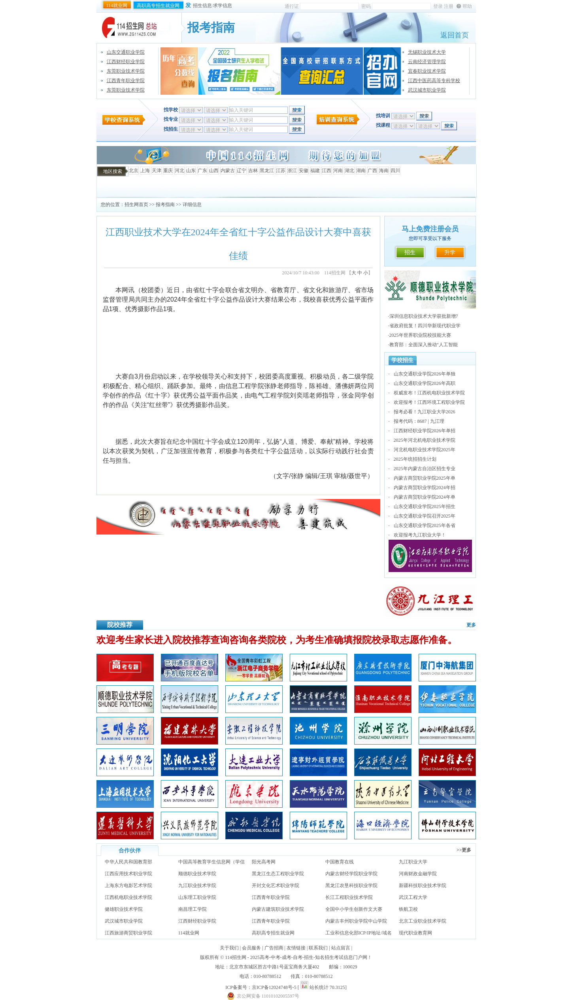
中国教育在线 (339, 862)
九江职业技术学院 (197, 885)
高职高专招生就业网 (158, 5)
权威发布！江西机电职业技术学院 (429, 393)
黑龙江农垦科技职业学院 (351, 885)
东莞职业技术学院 (126, 71)
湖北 (349, 170)
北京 (133, 170)
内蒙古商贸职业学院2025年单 (424, 478)
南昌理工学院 (192, 909)
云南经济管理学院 (427, 61)
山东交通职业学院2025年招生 (424, 506)
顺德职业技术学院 (197, 873)
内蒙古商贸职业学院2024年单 (424, 497)
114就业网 (117, 5)
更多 (471, 625)
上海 (145, 170)
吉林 (253, 170)
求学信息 (222, 5)
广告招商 (273, 948)
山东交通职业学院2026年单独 (424, 374)
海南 (384, 170)
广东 (202, 170)
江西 (326, 170)
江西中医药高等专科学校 (434, 80)
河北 (179, 170)
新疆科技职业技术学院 (422, 885)
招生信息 (202, 5)
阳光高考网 (264, 862)
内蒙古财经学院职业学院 (351, 873)
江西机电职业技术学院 (128, 897)
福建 (315, 170)
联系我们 (318, 948)
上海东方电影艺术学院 (128, 885)
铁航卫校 (408, 909)
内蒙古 (228, 170)
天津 (156, 170)
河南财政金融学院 (418, 873)
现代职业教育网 (415, 933)
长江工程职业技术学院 (349, 897)
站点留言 (340, 948)
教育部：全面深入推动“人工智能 (423, 344)
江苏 (280, 170)
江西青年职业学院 (126, 80)
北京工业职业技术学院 (422, 921)
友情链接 (296, 948)
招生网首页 (136, 204)
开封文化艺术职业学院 (275, 885)
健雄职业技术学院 (124, 909)
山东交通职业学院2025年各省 (424, 525)
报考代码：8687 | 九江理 (419, 421)
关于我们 (229, 948)
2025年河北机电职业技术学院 (424, 440)
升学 (449, 252)
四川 (395, 170)
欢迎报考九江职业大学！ (420, 535)
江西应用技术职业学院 (128, 873)
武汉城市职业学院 (427, 90)
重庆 (168, 170)
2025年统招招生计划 (415, 459)
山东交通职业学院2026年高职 (424, 383)
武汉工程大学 (413, 897)
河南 (338, 170)
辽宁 (241, 170)
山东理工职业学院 (197, 897)
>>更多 (464, 850)
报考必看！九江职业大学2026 (424, 412)
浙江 (292, 170)
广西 (372, 170)
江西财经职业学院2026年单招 (424, 430)
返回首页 (454, 35)
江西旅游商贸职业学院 (128, 933)
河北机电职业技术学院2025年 (424, 449)
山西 (214, 170)
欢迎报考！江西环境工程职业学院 (429, 402)
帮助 (467, 6)
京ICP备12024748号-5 (274, 987)
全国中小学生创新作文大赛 (353, 909)
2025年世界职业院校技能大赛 (420, 335)
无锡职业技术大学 (427, 52)
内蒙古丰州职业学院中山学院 (356, 921)
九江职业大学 (413, 862)
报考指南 (165, 204)
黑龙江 (267, 170)
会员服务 (251, 948)
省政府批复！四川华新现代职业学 (425, 325)
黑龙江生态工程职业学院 (278, 873)
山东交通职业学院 (126, 52)
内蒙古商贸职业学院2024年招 (424, 487)
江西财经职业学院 (126, 61)
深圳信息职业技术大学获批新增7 (423, 316)
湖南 (361, 170)
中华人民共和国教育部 (128, 862)
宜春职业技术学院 (427, 71)
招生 (409, 252)
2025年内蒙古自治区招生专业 (424, 468)
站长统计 (319, 987)
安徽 (303, 170)
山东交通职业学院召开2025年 (424, 516)
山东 (191, 170)
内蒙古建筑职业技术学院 (278, 909)
